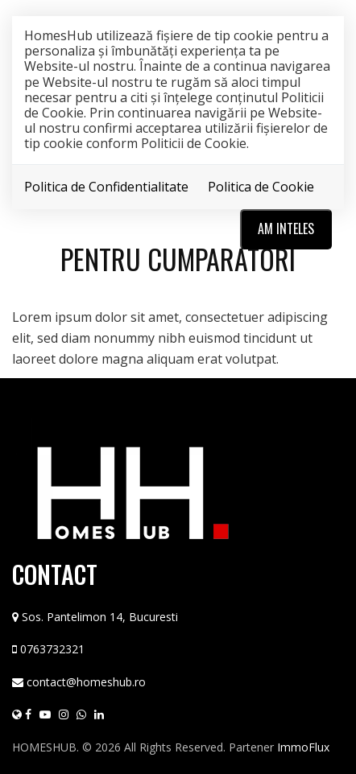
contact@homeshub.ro (86, 682)
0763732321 (52, 649)
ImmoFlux (303, 747)
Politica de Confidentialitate (106, 187)
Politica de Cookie (261, 187)
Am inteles (286, 228)
